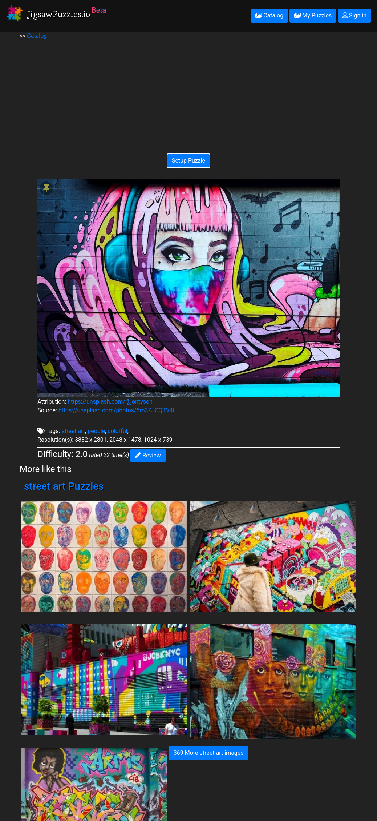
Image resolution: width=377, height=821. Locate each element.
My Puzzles (313, 15)
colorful (117, 431)
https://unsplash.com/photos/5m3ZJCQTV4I (116, 410)
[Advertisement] (188, 91)
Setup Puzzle (188, 160)
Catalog (269, 15)
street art (73, 431)
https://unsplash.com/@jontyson (110, 401)
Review (148, 455)
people (96, 431)
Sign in (354, 15)
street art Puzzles (64, 486)
